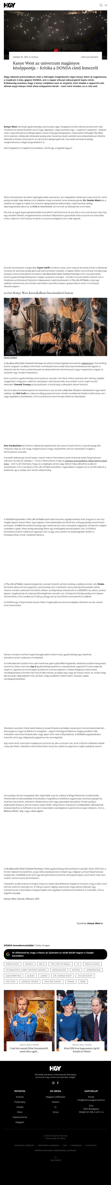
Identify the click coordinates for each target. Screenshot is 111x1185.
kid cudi (10, 981)
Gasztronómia (20, 1117)
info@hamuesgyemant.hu (91, 1100)
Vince (55, 1112)
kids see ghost (52, 981)
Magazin (20, 1122)
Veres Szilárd (10, 357)
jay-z (42, 964)
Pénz (19, 1112)
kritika (76, 970)
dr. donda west (62, 976)
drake (70, 981)
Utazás (19, 1107)
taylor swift (85, 976)
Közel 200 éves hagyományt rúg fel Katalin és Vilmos (81, 1050)
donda (29, 964)
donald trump (29, 981)
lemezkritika (93, 970)
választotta (87, 363)
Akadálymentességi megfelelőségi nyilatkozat (55, 1150)
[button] (106, 5)
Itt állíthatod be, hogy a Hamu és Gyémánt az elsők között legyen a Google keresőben (53, 954)
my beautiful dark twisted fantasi (26, 970)
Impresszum (91, 1145)
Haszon (55, 1102)
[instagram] (53, 1083)
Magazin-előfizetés (55, 1097)
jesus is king (92, 964)
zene (83, 981)
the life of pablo (61, 964)
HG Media (61, 1138)
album (31, 976)
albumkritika (13, 976)
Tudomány (19, 1102)
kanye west (12, 964)
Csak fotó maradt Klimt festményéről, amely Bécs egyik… (29, 1050)
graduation (59, 970)
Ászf (64, 1145)
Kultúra (20, 1097)
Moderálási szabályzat (24, 1145)
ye (78, 964)
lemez (44, 976)
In (55, 1107)
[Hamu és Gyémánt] (10, 5)
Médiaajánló (76, 1145)
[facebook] (58, 1083)
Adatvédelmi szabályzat (48, 1145)
